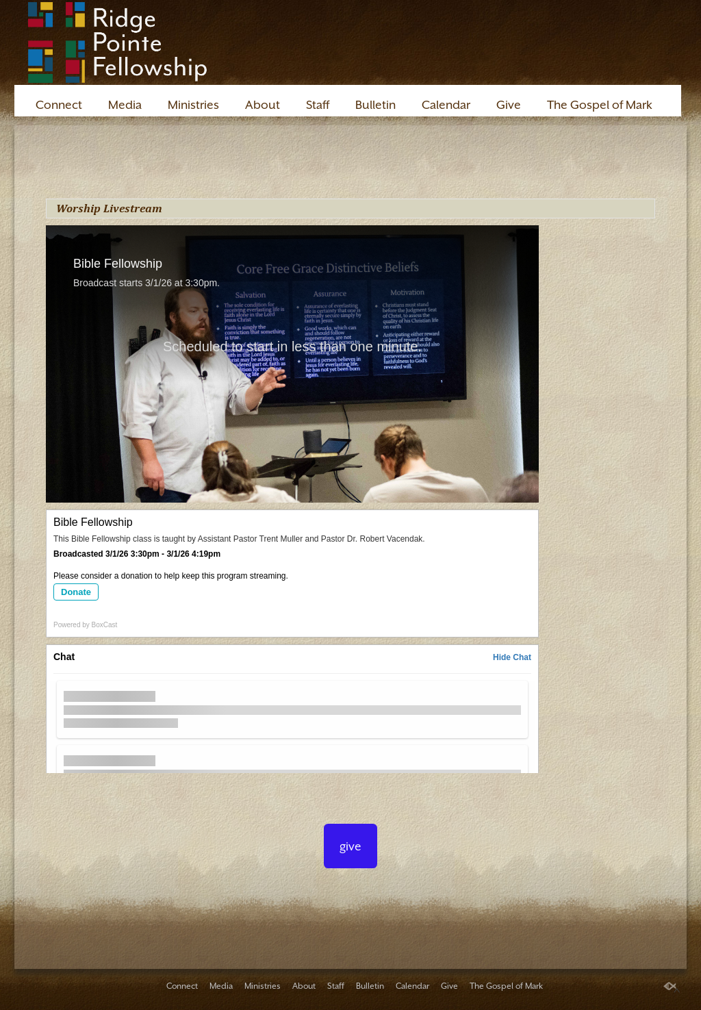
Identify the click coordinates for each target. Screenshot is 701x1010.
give (350, 846)
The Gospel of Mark (599, 105)
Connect (59, 105)
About (262, 105)
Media (125, 105)
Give (508, 105)
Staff (317, 105)
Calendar (446, 105)
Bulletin (375, 105)
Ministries (193, 105)
